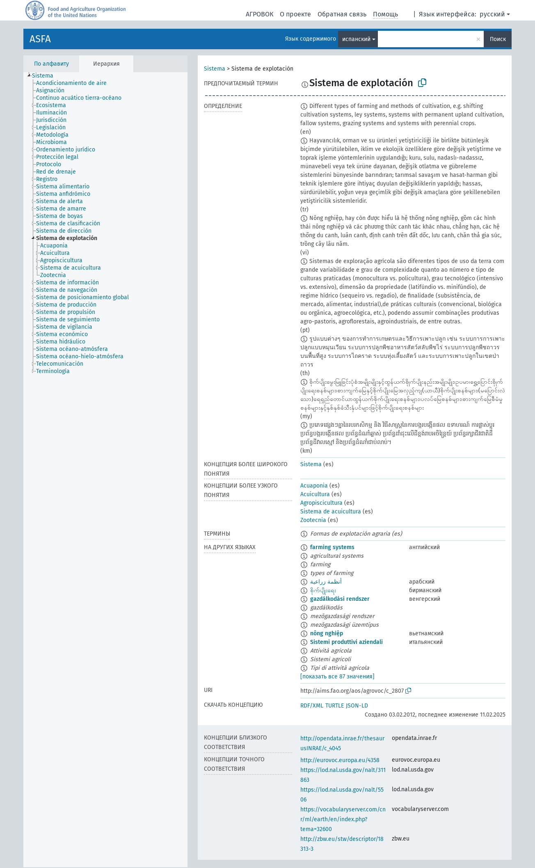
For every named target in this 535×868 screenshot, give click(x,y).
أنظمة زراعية (326, 581)
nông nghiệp (326, 633)
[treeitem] (46, 76)
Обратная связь (342, 14)
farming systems (332, 547)
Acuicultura (315, 494)
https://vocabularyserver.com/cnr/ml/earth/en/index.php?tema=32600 (343, 819)
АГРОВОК (259, 14)
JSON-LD (357, 705)
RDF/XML (311, 705)
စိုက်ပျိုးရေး (323, 590)
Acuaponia (314, 485)
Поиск (498, 39)
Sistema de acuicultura (330, 511)
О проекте (295, 14)
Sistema (214, 68)
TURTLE (334, 705)
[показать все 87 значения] (337, 676)
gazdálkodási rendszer (340, 598)
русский (492, 14)
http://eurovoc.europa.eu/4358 (340, 760)
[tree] (105, 469)
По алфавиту (51, 63)
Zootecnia (313, 520)
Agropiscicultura (321, 502)
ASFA (40, 39)
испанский (356, 39)
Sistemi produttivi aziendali (346, 642)
